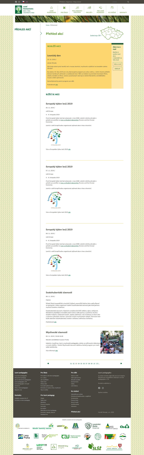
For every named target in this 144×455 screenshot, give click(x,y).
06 (84, 363)
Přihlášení (62, 2)
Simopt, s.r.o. (107, 412)
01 (71, 363)
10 (94, 363)
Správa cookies (103, 392)
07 (86, 363)
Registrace (69, 2)
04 (79, 363)
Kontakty (18, 395)
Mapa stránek (77, 2)
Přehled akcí (23, 29)
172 (97, 363)
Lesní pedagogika (21, 373)
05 (81, 363)
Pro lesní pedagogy (48, 395)
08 (89, 363)
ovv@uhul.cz (107, 383)
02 (73, 363)
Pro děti (74, 373)
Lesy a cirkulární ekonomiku (69, 120)
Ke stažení (75, 391)
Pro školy (44, 373)
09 (91, 363)
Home (47, 25)
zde (56, 85)
